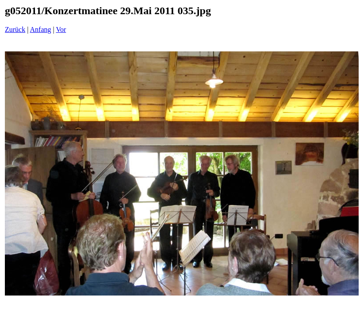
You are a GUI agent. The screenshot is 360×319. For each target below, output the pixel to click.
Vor (61, 29)
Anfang (40, 29)
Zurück (15, 29)
